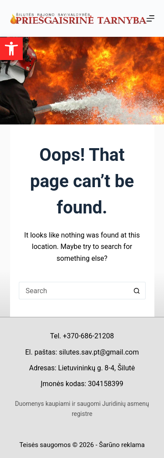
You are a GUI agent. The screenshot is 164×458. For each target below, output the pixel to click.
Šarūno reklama (122, 445)
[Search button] (137, 290)
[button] (11, 48)
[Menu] (150, 18)
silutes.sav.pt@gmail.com (99, 352)
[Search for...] (73, 290)
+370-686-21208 (88, 336)
